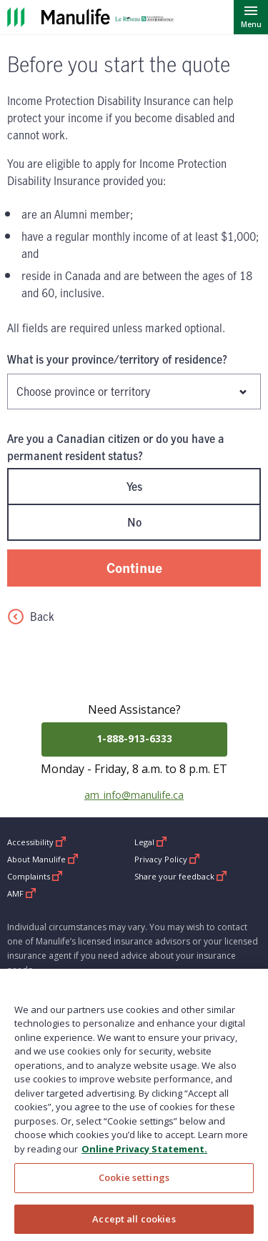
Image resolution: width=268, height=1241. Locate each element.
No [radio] (134, 522)
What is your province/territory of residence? (117, 359)
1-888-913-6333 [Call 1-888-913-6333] (134, 738)
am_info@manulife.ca (134, 795)
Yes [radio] (134, 486)
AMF (21, 893)
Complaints (35, 876)
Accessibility (36, 842)
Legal (150, 842)
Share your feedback (180, 876)
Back (30, 616)
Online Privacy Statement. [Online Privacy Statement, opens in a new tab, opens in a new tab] (144, 1156)
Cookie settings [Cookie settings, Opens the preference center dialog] (134, 1185)
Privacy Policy (167, 859)
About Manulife (43, 859)
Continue (134, 568)
